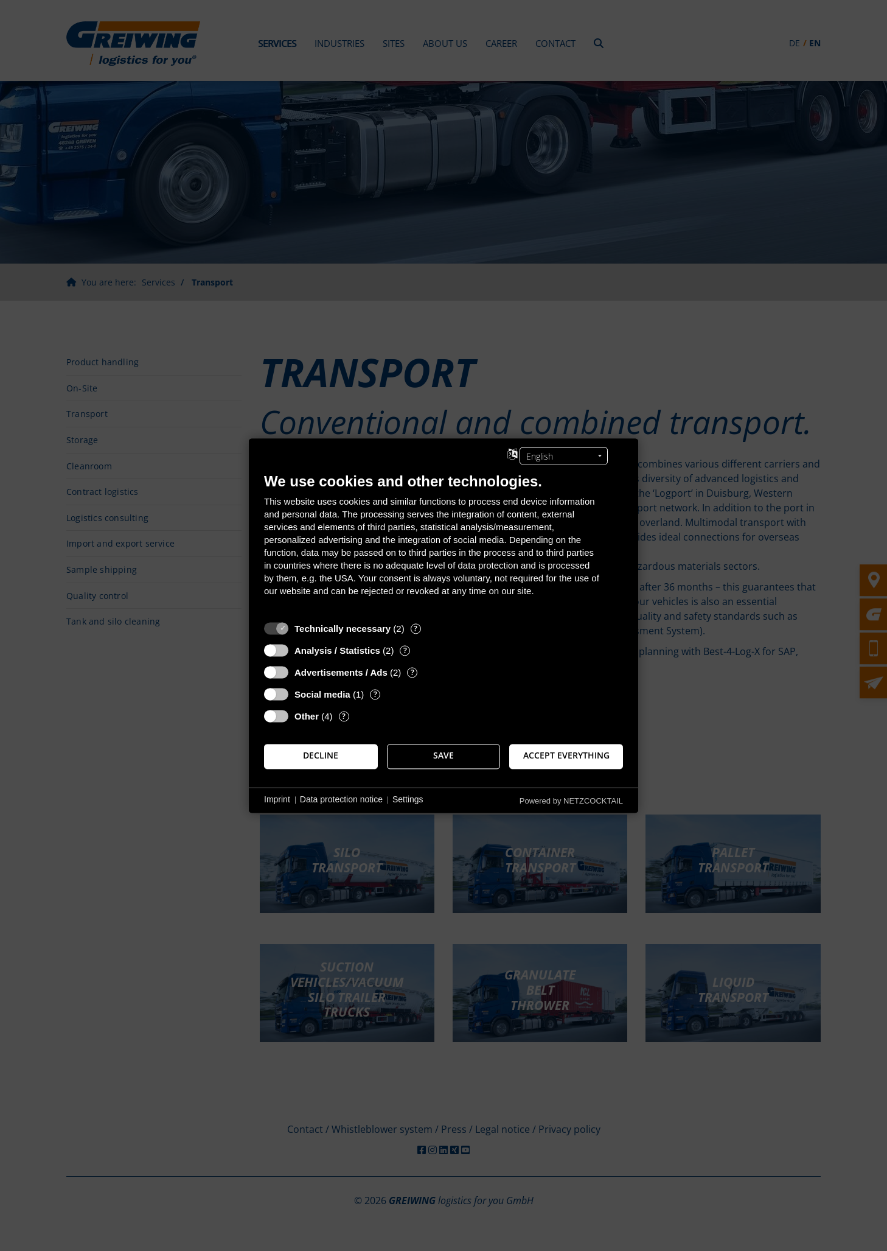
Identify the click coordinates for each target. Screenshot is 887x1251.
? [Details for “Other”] (344, 716)
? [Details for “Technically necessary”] (415, 628)
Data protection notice (341, 800)
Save (443, 756)
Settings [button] (407, 800)
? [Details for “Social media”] (375, 694)
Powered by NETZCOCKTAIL (571, 800)
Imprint (277, 800)
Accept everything (566, 756)
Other (306, 716)
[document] (443, 543)
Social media (322, 694)
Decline (320, 756)
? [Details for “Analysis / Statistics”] (405, 650)
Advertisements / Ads (341, 672)
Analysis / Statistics (337, 650)
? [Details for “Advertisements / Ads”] (412, 672)
